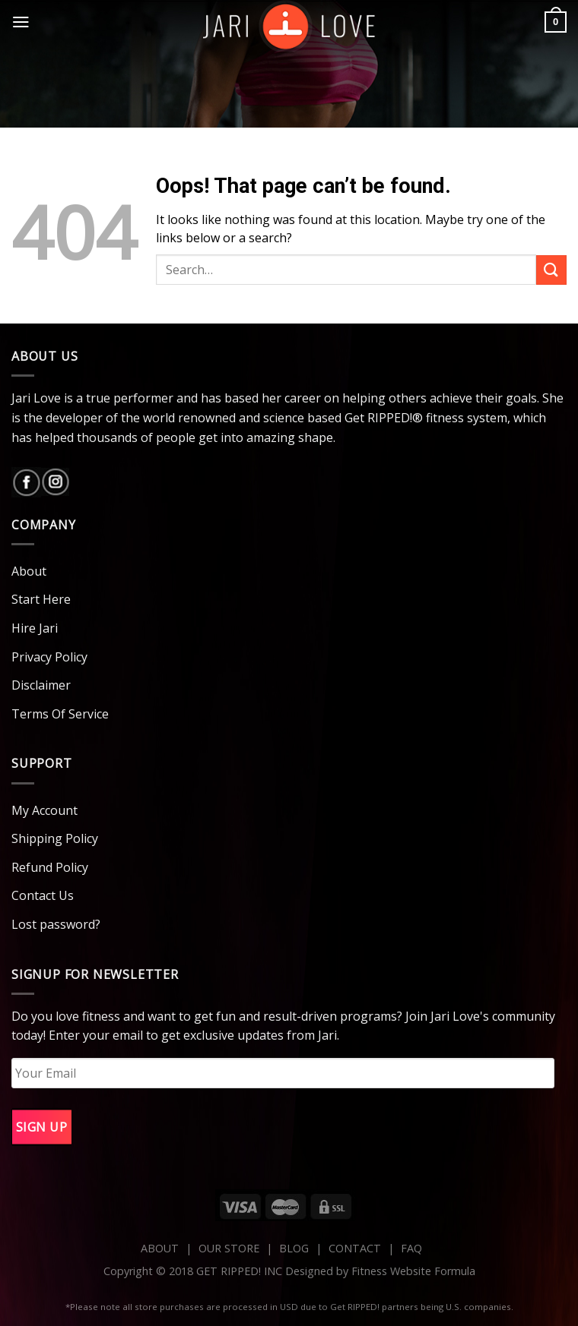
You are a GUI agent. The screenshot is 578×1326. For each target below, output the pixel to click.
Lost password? (55, 924)
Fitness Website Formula (413, 1271)
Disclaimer (41, 685)
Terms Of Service (60, 714)
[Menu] (20, 22)
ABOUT (160, 1248)
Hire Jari (34, 628)
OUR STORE (228, 1248)
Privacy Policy (49, 657)
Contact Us (42, 895)
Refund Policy (49, 867)
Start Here (41, 599)
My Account (44, 810)
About (28, 571)
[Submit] (551, 270)
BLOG (294, 1248)
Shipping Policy (54, 838)
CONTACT (356, 1248)
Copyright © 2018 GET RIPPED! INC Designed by (227, 1271)
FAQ (411, 1248)
